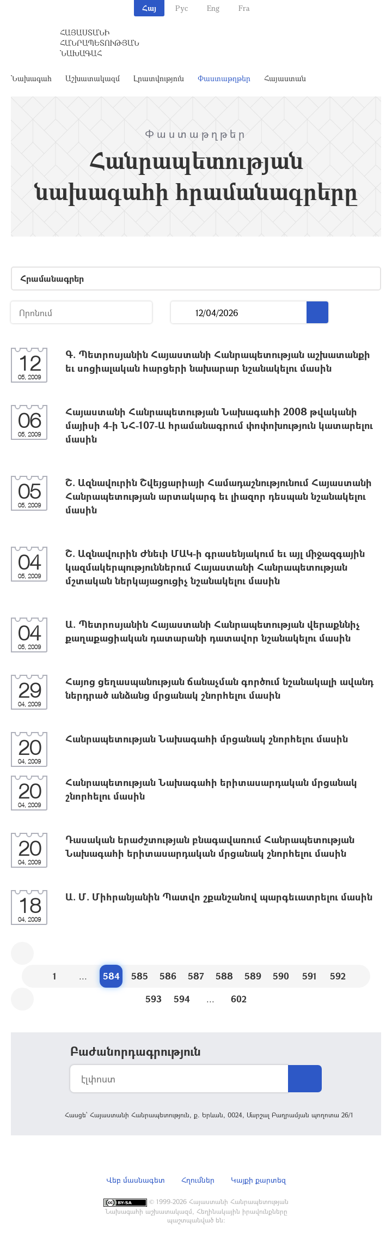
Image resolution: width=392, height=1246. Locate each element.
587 (196, 976)
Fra (244, 8)
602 (239, 999)
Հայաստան (285, 78)
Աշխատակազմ (92, 78)
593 (153, 999)
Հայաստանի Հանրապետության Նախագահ (99, 42)
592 (338, 976)
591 (309, 976)
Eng (213, 8)
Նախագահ (31, 78)
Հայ (149, 8)
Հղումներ (198, 1180)
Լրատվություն (158, 78)
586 (168, 976)
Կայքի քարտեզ (258, 1180)
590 (281, 976)
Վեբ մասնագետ (135, 1180)
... (183, 312)
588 (224, 976)
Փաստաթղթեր (224, 78)
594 (182, 999)
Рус (181, 8)
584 (111, 976)
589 (252, 976)
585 (139, 976)
